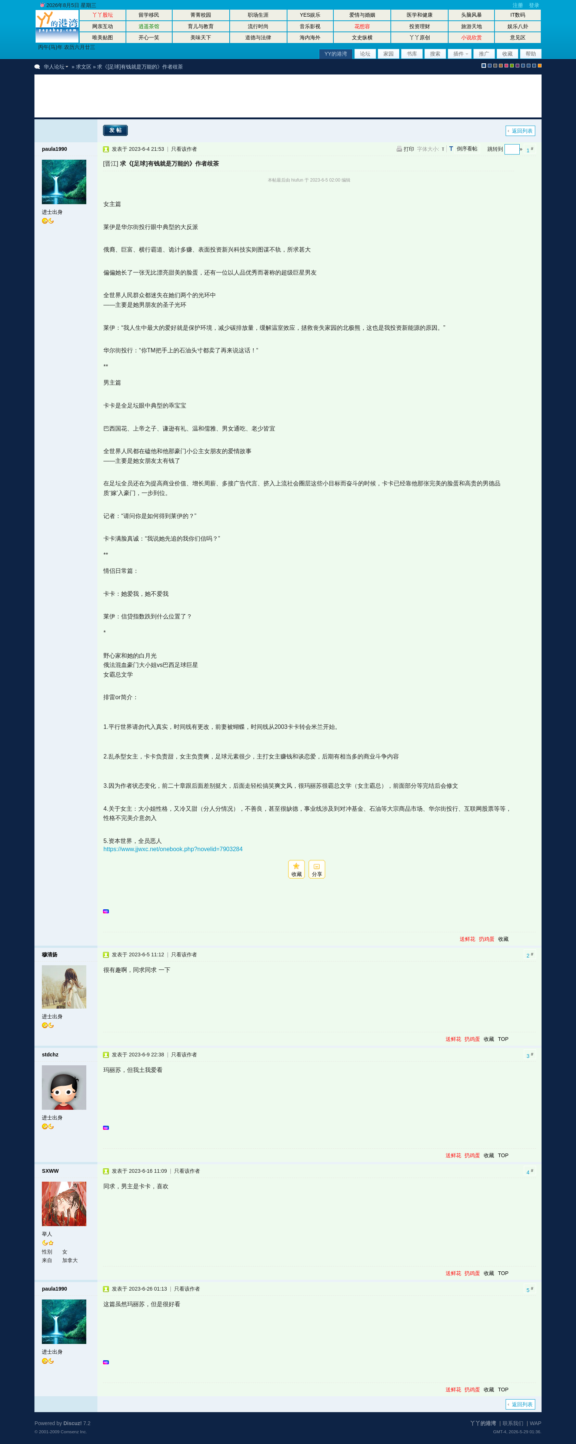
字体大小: (428, 149)
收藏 (507, 54)
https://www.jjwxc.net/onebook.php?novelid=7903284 (173, 849)
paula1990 (54, 149)
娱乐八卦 (517, 26)
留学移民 (149, 15)
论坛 (365, 54)
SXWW (50, 1171)
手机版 (540, 65)
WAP (535, 1423)
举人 (47, 1234)
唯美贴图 (102, 37)
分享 (317, 874)
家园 (388, 54)
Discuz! (72, 1423)
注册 (518, 5)
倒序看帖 (467, 149)
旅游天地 (471, 26)
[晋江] (110, 163)
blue (490, 65)
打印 (409, 149)
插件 (458, 54)
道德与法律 (258, 37)
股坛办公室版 (534, 65)
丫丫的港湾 (483, 1423)
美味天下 (200, 37)
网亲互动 (102, 26)
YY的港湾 (335, 54)
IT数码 (517, 15)
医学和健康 (420, 15)
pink (506, 65)
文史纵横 (362, 37)
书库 (412, 54)
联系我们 (513, 1423)
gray (495, 65)
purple (517, 65)
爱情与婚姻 (362, 15)
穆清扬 (49, 954)
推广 (484, 54)
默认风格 (484, 65)
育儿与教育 (201, 26)
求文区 (83, 67)
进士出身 (52, 212)
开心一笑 (149, 37)
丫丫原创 (419, 37)
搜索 (435, 54)
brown (501, 65)
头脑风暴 (471, 15)
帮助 (531, 54)
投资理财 (419, 26)
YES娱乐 (310, 15)
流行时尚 (258, 26)
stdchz (50, 1055)
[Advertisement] (177, 96)
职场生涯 (258, 15)
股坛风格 (523, 65)
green (512, 65)
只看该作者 (184, 149)
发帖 (116, 130)
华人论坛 (54, 67)
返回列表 (522, 131)
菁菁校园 (200, 15)
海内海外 (310, 37)
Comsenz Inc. (74, 1431)
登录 (534, 5)
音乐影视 (310, 26)
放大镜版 (528, 65)
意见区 (518, 37)
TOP (503, 1039)
